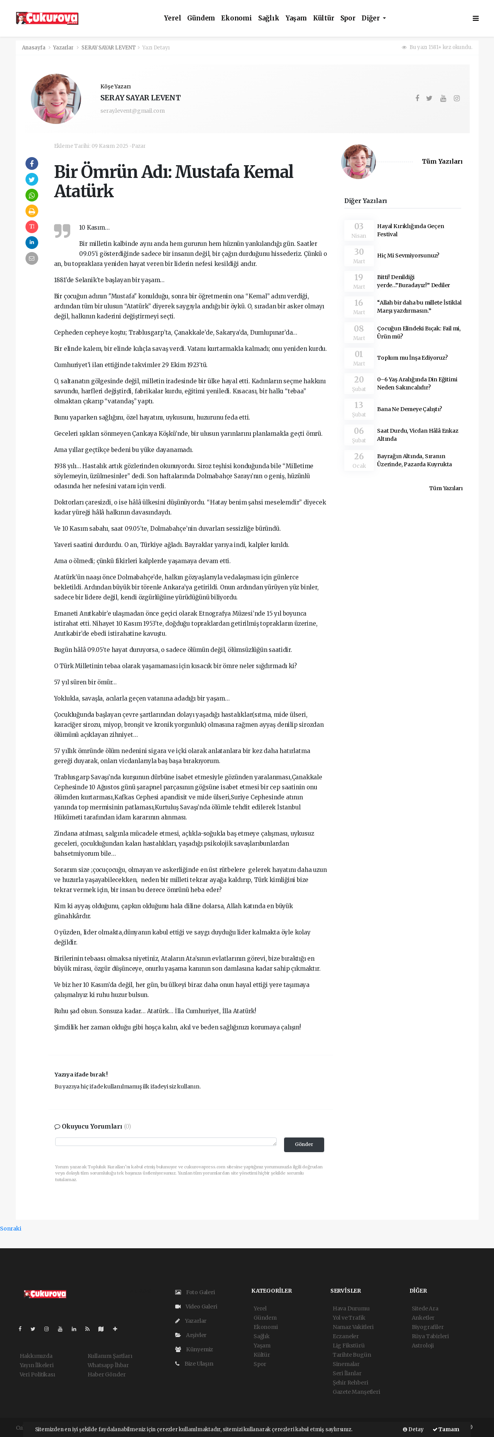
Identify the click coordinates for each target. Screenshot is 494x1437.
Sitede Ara (425, 1308)
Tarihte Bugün (352, 1354)
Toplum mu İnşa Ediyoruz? (412, 357)
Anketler (423, 1317)
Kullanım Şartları (110, 1355)
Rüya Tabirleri (430, 1336)
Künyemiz (194, 1349)
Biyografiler (428, 1327)
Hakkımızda (36, 1355)
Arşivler (190, 1335)
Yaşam (296, 18)
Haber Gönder (107, 1374)
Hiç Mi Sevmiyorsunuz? (408, 255)
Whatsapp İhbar (108, 1365)
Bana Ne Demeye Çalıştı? (409, 409)
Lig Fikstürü (349, 1345)
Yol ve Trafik (349, 1317)
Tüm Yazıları (442, 161)
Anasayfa (34, 47)
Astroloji (423, 1345)
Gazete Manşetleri (356, 1391)
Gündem (201, 18)
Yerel (172, 18)
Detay (413, 1429)
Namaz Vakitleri (353, 1327)
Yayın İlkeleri (37, 1365)
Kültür (323, 18)
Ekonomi (236, 18)
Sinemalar (346, 1364)
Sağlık (268, 18)
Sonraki (10, 1228)
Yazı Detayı (155, 47)
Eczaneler (346, 1336)
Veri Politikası (37, 1374)
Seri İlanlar (347, 1373)
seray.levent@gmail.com (132, 110)
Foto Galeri (195, 1292)
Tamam (446, 1429)
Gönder (304, 1144)
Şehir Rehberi (350, 1382)
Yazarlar (63, 47)
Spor (347, 18)
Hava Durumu (351, 1308)
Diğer (371, 18)
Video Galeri (196, 1306)
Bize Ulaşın (194, 1363)
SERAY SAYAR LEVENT (108, 47)
